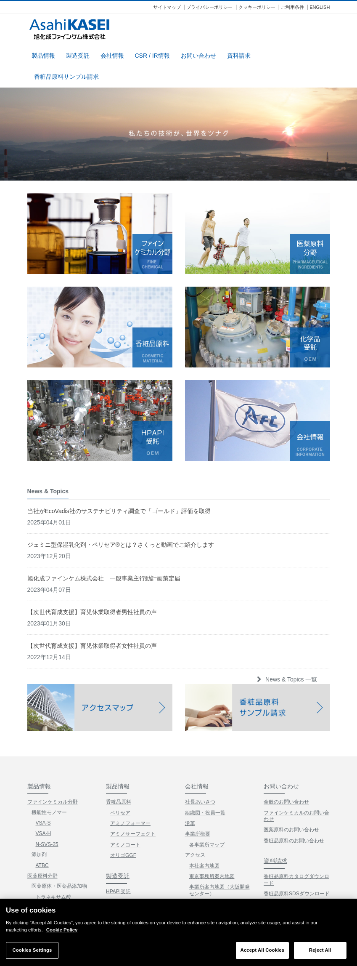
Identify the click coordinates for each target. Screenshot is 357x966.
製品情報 (43, 54)
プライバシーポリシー (209, 7)
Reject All (320, 950)
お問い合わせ (198, 54)
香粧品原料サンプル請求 (66, 75)
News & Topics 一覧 (286, 591)
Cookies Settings (32, 950)
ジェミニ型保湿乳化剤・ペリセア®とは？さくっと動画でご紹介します (120, 457)
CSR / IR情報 (152, 54)
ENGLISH (319, 7)
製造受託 (78, 54)
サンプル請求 (281, 826)
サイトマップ (167, 7)
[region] (178, 932)
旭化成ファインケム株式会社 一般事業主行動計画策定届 (103, 490)
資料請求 (239, 54)
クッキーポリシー (256, 7)
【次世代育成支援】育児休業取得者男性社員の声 (92, 524)
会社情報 (112, 54)
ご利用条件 (292, 7)
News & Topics (287, 862)
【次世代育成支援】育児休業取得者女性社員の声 (92, 558)
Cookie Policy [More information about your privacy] (62, 929)
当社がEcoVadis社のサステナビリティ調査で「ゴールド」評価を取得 (119, 423)
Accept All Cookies (263, 950)
